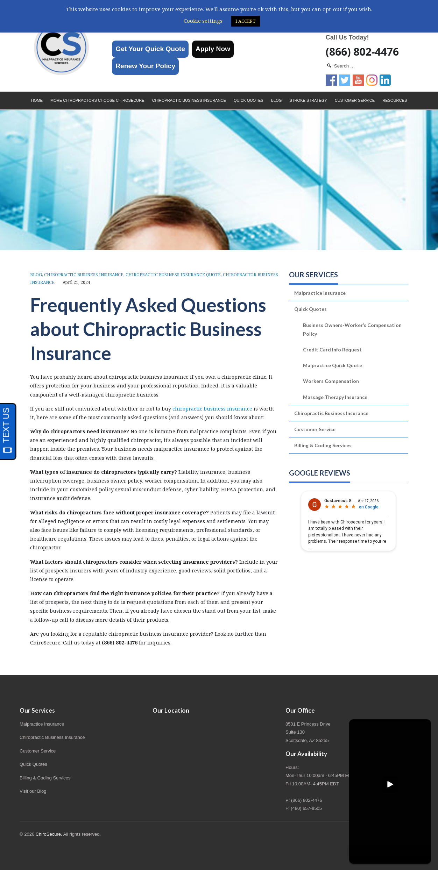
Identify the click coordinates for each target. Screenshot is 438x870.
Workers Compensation (331, 381)
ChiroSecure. (49, 834)
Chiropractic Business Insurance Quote (173, 275)
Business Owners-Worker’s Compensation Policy (352, 329)
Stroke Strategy (308, 100)
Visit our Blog (33, 791)
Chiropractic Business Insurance (189, 100)
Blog (276, 100)
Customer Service (355, 100)
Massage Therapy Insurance (335, 397)
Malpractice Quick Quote (332, 365)
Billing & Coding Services (323, 445)
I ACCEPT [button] (245, 21)
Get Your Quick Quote (150, 48)
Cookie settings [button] (203, 20)
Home (37, 100)
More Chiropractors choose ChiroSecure (97, 100)
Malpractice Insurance (320, 293)
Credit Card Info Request (332, 349)
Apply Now (213, 48)
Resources (394, 100)
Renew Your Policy (145, 66)
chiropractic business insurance (212, 408)
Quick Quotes (248, 100)
